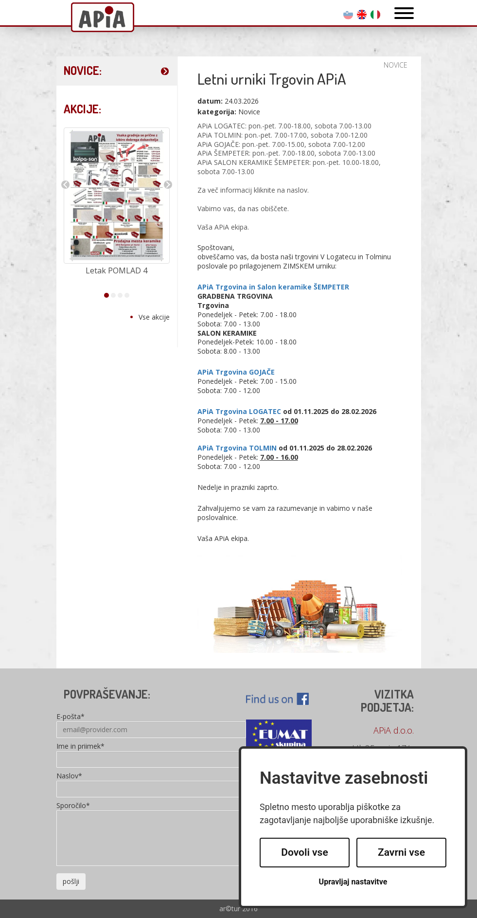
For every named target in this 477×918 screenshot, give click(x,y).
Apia (102, 18)
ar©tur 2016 (238, 908)
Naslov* (69, 776)
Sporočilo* (73, 806)
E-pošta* (70, 717)
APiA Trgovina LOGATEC (239, 411)
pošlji (71, 881)
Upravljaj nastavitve (353, 881)
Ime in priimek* (80, 747)
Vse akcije (154, 317)
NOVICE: (83, 70)
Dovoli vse (304, 852)
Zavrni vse (401, 852)
